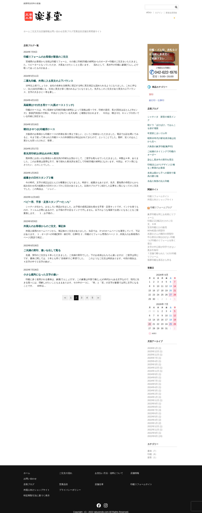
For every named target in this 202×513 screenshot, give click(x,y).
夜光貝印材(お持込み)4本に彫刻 (41, 149)
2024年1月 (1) (154, 392)
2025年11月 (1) (154, 350)
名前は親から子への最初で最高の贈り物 (161, 170)
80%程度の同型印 (156, 226)
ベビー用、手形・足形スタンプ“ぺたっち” (47, 197)
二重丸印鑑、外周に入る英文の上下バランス (48, 76)
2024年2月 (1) (154, 389)
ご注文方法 (45, 30)
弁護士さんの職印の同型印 (160, 229)
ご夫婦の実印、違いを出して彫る (42, 246)
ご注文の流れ (65, 468)
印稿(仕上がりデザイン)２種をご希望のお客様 (161, 162)
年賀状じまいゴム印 (157, 128)
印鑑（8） (152, 449)
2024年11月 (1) (154, 366)
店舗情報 (61, 30)
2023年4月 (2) (154, 415)
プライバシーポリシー (70, 485)
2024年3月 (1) (154, 386)
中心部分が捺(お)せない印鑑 (161, 232)
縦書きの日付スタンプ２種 (38, 173)
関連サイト (143, 30)
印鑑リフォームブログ (161, 203)
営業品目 (112, 30)
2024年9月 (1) (154, 369)
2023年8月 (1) (154, 402)
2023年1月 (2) (154, 418)
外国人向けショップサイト (160, 195)
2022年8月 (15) (154, 431)
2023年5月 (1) (154, 412)
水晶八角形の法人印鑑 (158, 176)
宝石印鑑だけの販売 (157, 223)
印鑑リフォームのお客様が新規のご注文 (46, 52)
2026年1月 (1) (154, 343)
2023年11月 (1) (154, 396)
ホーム (30, 30)
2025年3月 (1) (154, 360)
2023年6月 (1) (154, 409)
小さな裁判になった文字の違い (41, 270)
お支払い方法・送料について (109, 468)
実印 (151, 90)
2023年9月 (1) (154, 399)
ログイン (158, 13)
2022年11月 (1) (154, 425)
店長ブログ (96, 30)
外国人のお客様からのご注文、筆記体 (45, 221)
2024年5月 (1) (154, 379)
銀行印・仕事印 (156, 96)
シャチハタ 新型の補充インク (161, 114)
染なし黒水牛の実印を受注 (160, 155)
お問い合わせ (78, 30)
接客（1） (152, 453)
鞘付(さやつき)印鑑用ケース (39, 124)
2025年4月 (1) (154, 356)
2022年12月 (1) (154, 422)
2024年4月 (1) (154, 382)
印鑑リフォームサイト (158, 192)
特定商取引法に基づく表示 (37, 491)
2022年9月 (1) (154, 428)
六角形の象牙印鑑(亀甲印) (160, 142)
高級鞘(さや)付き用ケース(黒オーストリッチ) (49, 100)
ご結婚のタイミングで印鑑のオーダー (161, 148)
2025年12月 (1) (154, 347)
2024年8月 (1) (154, 373)
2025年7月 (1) (154, 353)
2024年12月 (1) (154, 363)
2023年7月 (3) (154, 405)
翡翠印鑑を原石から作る (159, 255)
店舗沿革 (127, 30)
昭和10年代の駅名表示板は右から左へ (161, 135)
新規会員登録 (171, 13)
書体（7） (152, 446)
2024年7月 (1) (154, 376)
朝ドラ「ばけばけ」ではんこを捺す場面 (161, 122)
